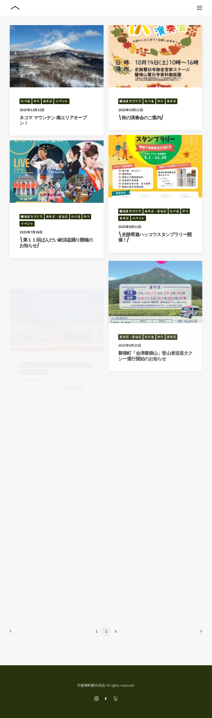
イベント (61, 101)
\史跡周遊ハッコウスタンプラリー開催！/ (155, 237)
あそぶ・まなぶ (156, 211)
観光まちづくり (130, 101)
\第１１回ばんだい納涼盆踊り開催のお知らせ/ (56, 246)
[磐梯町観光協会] (106, 7)
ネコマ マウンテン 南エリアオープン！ (53, 120)
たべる (25, 101)
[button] (199, 8)
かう (37, 101)
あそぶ (47, 101)
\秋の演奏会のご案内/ (140, 117)
